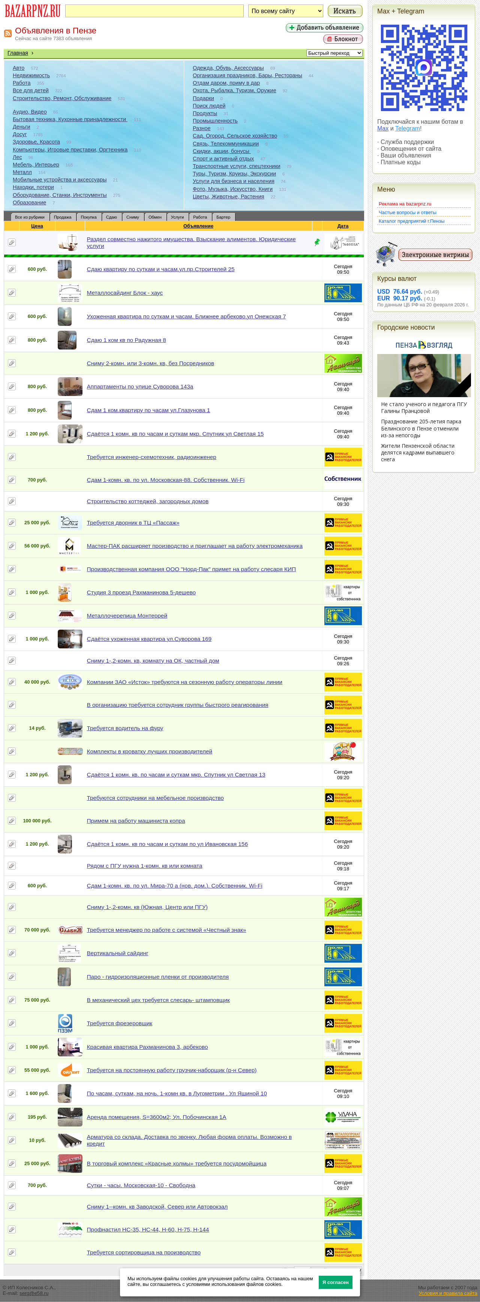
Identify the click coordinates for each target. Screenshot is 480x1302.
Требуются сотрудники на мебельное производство (155, 798)
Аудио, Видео (30, 112)
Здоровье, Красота (36, 142)
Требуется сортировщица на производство (144, 1252)
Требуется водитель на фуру (125, 728)
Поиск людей (209, 106)
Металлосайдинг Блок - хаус (125, 293)
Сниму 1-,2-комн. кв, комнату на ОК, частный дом (153, 660)
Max (382, 128)
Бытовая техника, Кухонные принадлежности (70, 119)
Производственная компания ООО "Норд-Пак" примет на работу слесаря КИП (191, 569)
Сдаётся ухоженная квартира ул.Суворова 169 (149, 639)
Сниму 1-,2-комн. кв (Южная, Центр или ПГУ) (147, 907)
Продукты (205, 113)
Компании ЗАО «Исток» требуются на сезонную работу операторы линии (185, 682)
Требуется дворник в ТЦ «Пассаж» (133, 522)
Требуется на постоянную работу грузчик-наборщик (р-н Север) (172, 1070)
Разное (202, 128)
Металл (22, 172)
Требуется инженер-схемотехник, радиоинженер (151, 457)
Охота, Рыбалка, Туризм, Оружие (234, 90)
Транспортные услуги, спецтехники (236, 166)
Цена (37, 226)
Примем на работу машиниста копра (136, 821)
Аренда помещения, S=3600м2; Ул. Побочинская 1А (156, 1117)
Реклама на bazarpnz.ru (405, 204)
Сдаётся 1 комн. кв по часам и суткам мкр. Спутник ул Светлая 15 (175, 433)
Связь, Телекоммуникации (226, 144)
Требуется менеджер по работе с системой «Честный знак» (166, 930)
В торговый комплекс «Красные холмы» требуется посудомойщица (177, 1163)
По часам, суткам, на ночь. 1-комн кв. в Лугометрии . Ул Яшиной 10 (177, 1093)
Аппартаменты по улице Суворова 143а (140, 386)
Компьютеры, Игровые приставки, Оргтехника (70, 150)
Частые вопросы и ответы (407, 212)
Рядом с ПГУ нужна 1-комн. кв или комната (144, 865)
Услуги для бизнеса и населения (233, 181)
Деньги (21, 127)
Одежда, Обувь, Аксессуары (228, 68)
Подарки (203, 98)
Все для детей (31, 90)
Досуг (20, 134)
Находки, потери (33, 187)
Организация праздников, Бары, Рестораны (247, 75)
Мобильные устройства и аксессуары (59, 180)
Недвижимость (31, 75)
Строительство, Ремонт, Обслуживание (62, 98)
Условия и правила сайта (447, 1293)
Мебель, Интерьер (36, 165)
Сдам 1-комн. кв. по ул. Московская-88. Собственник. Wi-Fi (166, 480)
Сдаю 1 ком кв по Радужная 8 (126, 340)
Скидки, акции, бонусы (222, 151)
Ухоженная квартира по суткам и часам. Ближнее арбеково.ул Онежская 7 (186, 316)
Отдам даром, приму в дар (226, 83)
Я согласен (335, 1282)
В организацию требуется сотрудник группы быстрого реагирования (177, 705)
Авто (18, 68)
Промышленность (215, 121)
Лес (17, 157)
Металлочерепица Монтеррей (127, 615)
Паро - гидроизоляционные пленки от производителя (158, 977)
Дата (343, 226)
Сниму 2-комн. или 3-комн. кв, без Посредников (150, 363)
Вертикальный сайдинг (117, 953)
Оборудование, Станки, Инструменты (60, 195)
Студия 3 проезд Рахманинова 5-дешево (141, 592)
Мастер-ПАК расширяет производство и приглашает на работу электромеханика (195, 546)
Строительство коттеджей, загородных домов (148, 501)
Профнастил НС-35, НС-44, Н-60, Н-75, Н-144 (148, 1229)
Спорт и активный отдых (223, 159)
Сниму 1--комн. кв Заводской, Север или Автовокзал (157, 1206)
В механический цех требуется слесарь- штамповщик (158, 1000)
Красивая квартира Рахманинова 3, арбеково (147, 1047)
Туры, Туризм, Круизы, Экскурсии (234, 174)
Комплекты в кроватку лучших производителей (150, 751)
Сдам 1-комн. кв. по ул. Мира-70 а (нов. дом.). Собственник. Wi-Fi (174, 885)
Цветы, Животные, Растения (228, 197)
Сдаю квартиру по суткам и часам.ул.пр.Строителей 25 (161, 269)
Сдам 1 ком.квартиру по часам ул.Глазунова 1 (148, 410)
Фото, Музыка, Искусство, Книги (233, 189)
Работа (22, 83)
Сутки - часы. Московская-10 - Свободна (141, 1185)
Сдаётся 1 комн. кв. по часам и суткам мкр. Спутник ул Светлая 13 (176, 774)
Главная (18, 53)
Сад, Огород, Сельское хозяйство (235, 136)
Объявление (198, 226)
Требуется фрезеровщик (120, 1023)
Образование (29, 203)
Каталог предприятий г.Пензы (411, 221)
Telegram (407, 128)
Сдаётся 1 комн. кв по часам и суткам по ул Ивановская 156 (167, 844)
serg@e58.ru (34, 1293)
